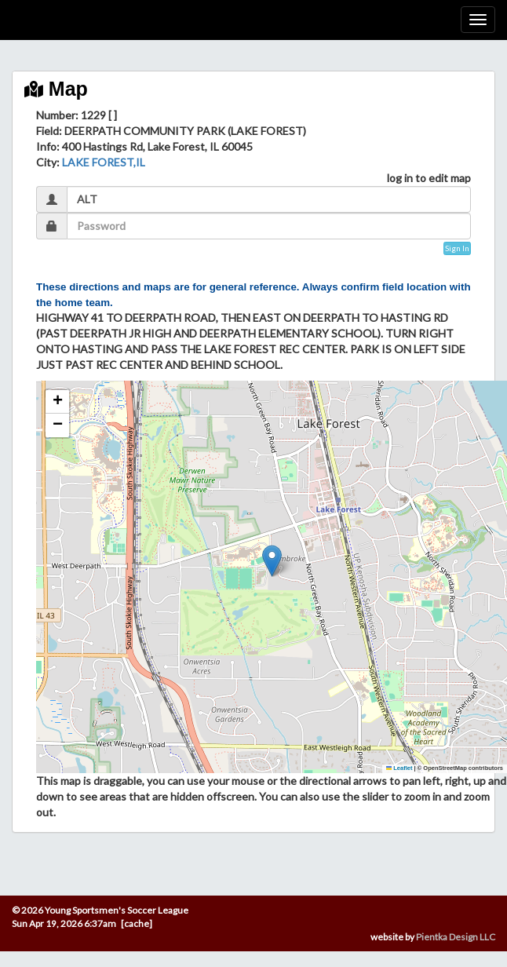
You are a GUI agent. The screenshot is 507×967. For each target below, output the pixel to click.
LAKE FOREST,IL (103, 162)
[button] (272, 561)
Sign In (457, 248)
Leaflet (399, 768)
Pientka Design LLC (455, 937)
